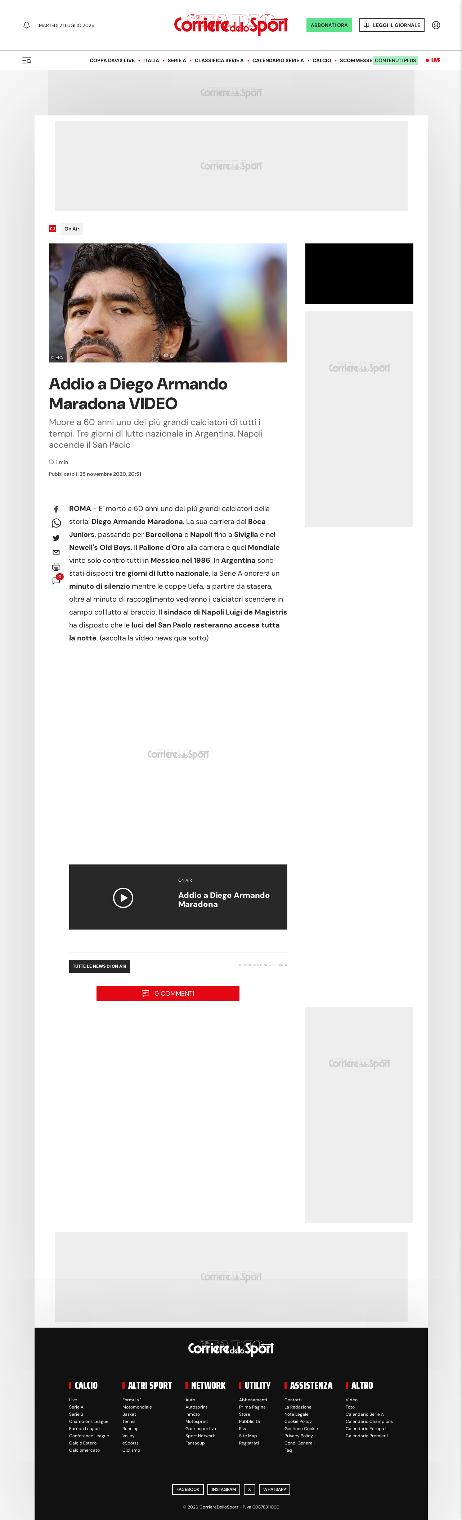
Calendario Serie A (278, 60)
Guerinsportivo (200, 1429)
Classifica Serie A (219, 60)
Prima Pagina (252, 1407)
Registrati (249, 1443)
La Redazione (297, 1407)
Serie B (76, 1414)
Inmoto (192, 1414)
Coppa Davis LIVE (112, 60)
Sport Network (200, 1436)
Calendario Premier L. (368, 1436)
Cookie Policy (298, 1421)
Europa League (84, 1429)
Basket (129, 1414)
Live (435, 60)
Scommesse (356, 60)
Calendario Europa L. (367, 1429)
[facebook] (56, 509)
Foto (350, 1407)
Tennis (128, 1421)
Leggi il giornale (396, 25)
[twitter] (56, 538)
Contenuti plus (395, 60)
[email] (56, 552)
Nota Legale (296, 1414)
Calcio (322, 60)
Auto (190, 1400)
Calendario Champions (369, 1421)
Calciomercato (84, 1450)
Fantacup (195, 1443)
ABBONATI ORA (329, 25)
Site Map (248, 1436)
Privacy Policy (298, 1436)
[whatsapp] (56, 523)
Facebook (187, 1489)
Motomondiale (137, 1407)
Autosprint (196, 1407)
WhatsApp (274, 1489)
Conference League (89, 1436)
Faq (288, 1450)
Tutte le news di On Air (99, 966)
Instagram (224, 1489)
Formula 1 (132, 1400)
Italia (151, 60)
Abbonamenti (253, 1400)
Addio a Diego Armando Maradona (224, 899)
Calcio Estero (83, 1443)
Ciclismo (131, 1450)
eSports (130, 1443)
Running (130, 1429)
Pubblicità (249, 1421)
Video (352, 1400)
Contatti (293, 1400)
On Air (72, 228)
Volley (128, 1436)
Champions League (88, 1421)
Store (244, 1414)
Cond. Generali (299, 1443)
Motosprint (196, 1421)
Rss (242, 1429)
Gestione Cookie (301, 1429)
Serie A (177, 60)
